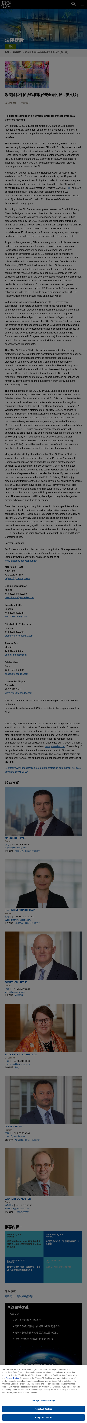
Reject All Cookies (43, 1410)
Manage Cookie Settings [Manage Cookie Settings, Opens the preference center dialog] (43, 1401)
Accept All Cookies (43, 1418)
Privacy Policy (12, 1379)
